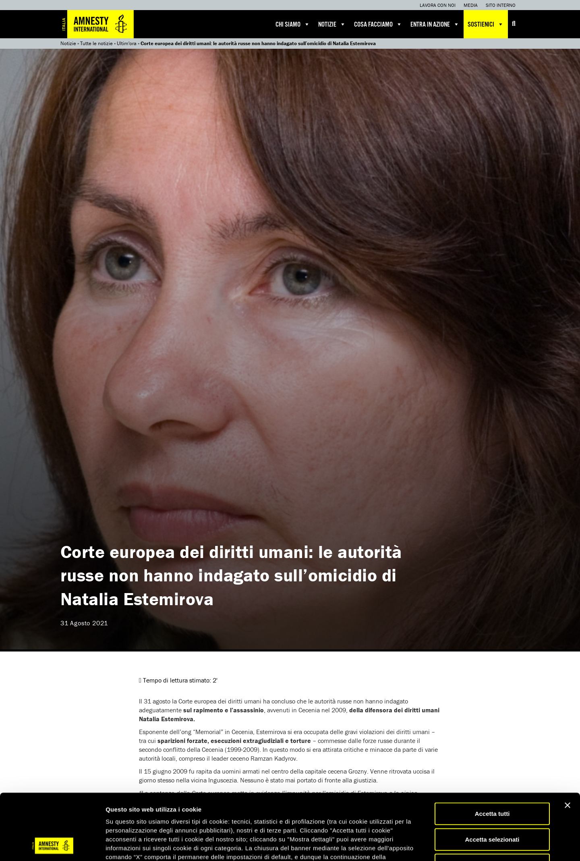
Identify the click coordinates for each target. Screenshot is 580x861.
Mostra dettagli (423, 845)
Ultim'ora (127, 43)
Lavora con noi (438, 5)
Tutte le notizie (96, 43)
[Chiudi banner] (567, 743)
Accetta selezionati (492, 777)
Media (471, 5)
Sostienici (486, 24)
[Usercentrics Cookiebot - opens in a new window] (52, 845)
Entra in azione (435, 24)
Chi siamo (293, 24)
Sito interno (501, 5)
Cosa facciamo (378, 24)
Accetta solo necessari (492, 802)
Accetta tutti (492, 751)
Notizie (332, 24)
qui (128, 812)
